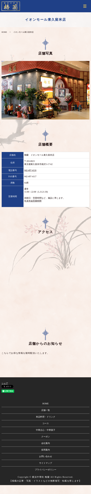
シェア (5, 383)
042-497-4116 (30, 170)
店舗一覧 (45, 410)
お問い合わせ (45, 456)
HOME (4, 32)
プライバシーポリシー (45, 470)
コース (45, 423)
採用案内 (45, 450)
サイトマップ (45, 463)
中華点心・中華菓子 (45, 430)
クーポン (45, 436)
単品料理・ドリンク (45, 417)
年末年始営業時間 (32, 201)
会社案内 (45, 443)
